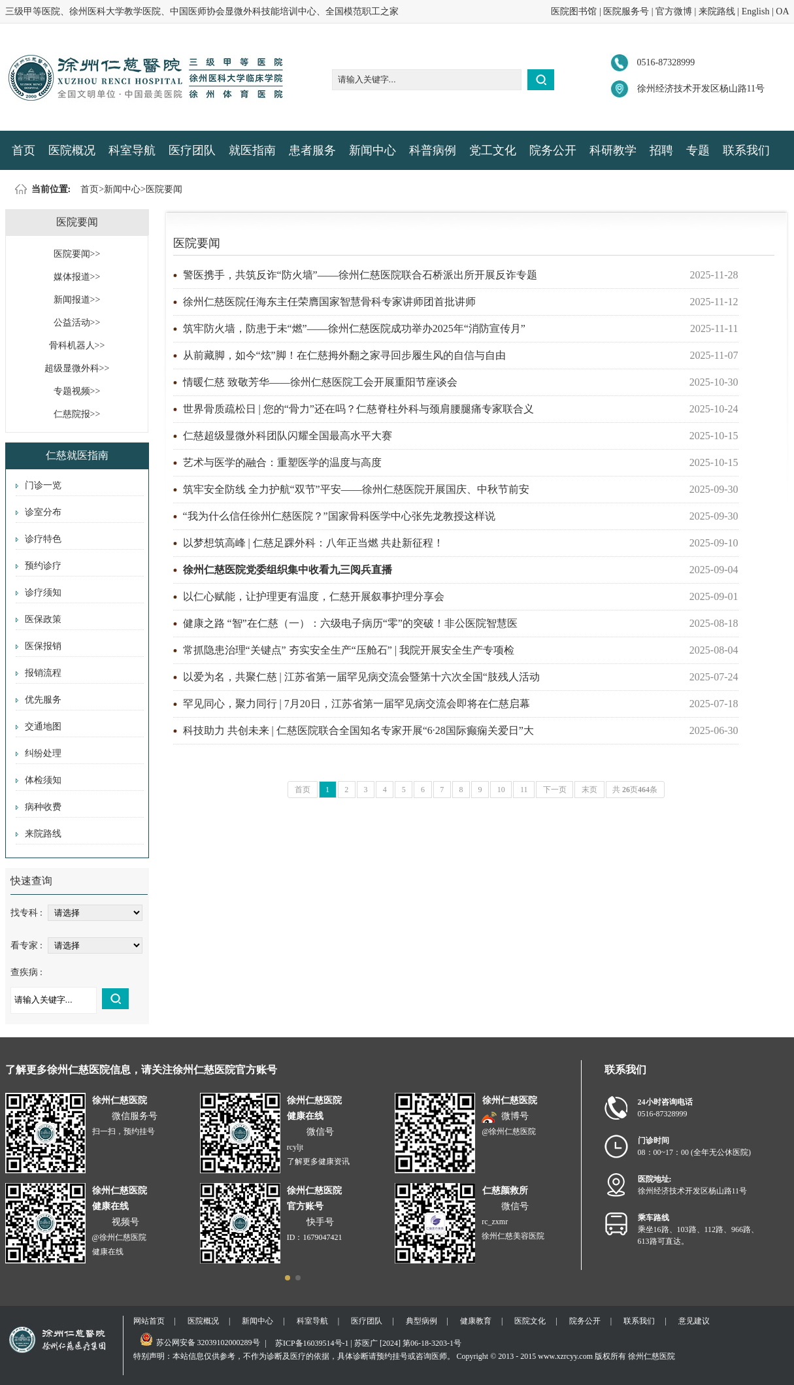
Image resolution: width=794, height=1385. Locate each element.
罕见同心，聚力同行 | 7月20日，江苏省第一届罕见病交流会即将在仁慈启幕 (356, 703)
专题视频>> (77, 391)
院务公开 (552, 150)
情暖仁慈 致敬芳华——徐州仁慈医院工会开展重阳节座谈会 (320, 382)
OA (782, 11)
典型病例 (421, 1321)
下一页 (555, 789)
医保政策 (43, 619)
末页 (589, 789)
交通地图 (43, 726)
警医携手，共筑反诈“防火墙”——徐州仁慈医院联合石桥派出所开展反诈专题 (360, 274)
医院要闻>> (77, 254)
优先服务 (43, 700)
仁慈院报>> (77, 414)
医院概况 (71, 150)
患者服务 (312, 150)
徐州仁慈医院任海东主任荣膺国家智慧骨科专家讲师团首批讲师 (329, 301)
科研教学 (613, 150)
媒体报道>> (77, 277)
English (756, 11)
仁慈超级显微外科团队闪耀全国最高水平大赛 (287, 435)
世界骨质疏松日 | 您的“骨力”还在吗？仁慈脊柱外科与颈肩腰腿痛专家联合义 (358, 408)
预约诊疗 (43, 566)
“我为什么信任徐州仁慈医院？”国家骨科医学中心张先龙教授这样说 (339, 516)
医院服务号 (626, 11)
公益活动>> (77, 322)
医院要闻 (164, 189)
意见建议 (694, 1321)
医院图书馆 (574, 11)
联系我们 (746, 150)
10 (501, 789)
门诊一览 (43, 485)
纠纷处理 (43, 753)
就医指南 (252, 150)
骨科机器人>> (77, 345)
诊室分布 (43, 512)
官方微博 (673, 11)
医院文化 (530, 1321)
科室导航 (132, 150)
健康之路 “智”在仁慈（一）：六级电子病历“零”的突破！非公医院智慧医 (350, 623)
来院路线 (717, 11)
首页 (23, 150)
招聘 (661, 150)
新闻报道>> (77, 300)
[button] (287, 1277)
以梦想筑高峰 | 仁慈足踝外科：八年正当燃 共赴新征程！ (313, 542)
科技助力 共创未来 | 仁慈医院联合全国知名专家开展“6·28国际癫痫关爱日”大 (358, 730)
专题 (698, 150)
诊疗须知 (43, 592)
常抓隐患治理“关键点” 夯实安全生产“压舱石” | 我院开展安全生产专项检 (349, 650)
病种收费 (43, 807)
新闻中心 (372, 150)
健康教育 (475, 1321)
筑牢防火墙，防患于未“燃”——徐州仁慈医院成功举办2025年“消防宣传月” (354, 328)
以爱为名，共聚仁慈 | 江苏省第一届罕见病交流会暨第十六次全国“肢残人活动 (361, 676)
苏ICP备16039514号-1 (312, 1343)
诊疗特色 (43, 539)
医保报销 (43, 646)
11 (524, 789)
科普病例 (432, 150)
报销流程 (43, 673)
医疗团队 (192, 150)
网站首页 (149, 1321)
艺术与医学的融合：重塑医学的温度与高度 (282, 462)
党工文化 (492, 150)
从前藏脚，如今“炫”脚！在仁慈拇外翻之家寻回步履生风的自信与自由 (344, 355)
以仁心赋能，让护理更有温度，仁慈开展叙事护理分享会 (313, 596)
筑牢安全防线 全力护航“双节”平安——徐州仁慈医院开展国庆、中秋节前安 (356, 489)
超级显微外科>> (77, 368)
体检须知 (43, 780)
